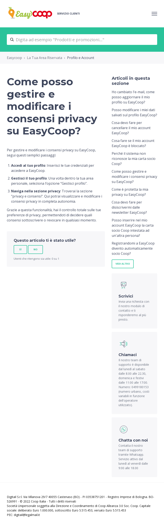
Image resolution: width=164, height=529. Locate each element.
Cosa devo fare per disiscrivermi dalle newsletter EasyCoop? (129, 207)
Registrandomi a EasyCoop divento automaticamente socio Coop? (133, 248)
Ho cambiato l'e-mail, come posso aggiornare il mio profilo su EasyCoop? (133, 97)
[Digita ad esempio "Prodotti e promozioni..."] (82, 39)
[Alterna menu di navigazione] (154, 13)
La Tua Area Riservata (44, 57)
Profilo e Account (80, 57)
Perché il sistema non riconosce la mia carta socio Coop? (133, 158)
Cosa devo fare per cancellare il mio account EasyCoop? (131, 127)
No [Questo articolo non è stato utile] (35, 249)
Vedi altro (123, 263)
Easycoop (14, 57)
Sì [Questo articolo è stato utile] (20, 249)
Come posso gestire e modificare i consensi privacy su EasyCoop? (134, 176)
